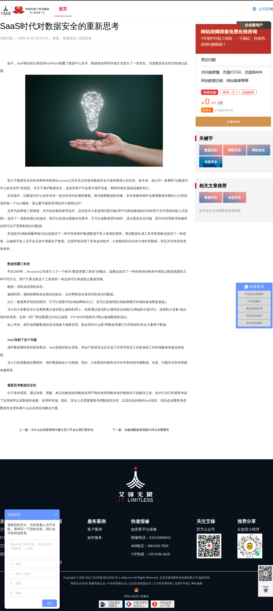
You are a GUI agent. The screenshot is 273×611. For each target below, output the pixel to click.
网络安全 (234, 150)
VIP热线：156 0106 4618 (150, 554)
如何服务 (94, 538)
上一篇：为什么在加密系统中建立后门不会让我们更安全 (56, 429)
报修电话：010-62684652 (151, 538)
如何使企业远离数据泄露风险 (220, 210)
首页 (63, 9)
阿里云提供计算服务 (136, 596)
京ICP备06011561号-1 (106, 577)
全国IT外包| (182, 583)
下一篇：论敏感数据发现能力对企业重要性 (140, 429)
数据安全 (69, 38)
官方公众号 (206, 529)
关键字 (206, 138)
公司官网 (265, 9)
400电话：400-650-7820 (149, 546)
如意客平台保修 (144, 529)
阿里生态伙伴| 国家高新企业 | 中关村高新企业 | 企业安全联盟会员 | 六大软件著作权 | (123, 583)
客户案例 (94, 529)
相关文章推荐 (213, 185)
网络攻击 (258, 150)
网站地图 (196, 583)
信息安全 (85, 38)
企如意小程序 (248, 529)
